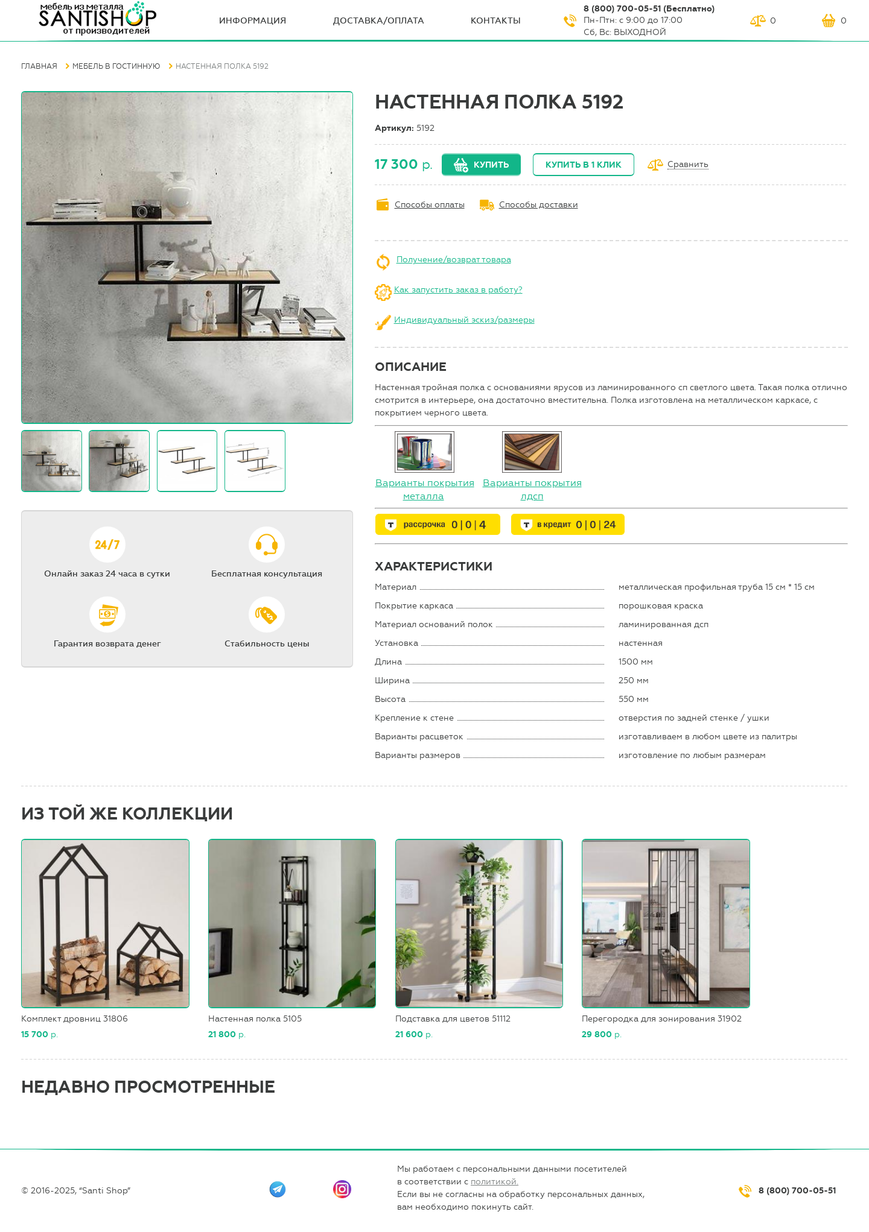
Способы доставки (538, 205)
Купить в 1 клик (584, 165)
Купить (491, 165)
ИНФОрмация (252, 21)
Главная (39, 66)
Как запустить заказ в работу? (458, 290)
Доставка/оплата (378, 21)
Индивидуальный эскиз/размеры (464, 320)
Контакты (496, 21)
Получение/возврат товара (453, 259)
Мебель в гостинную (116, 66)
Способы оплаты (430, 205)
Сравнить (687, 164)
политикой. (494, 1182)
